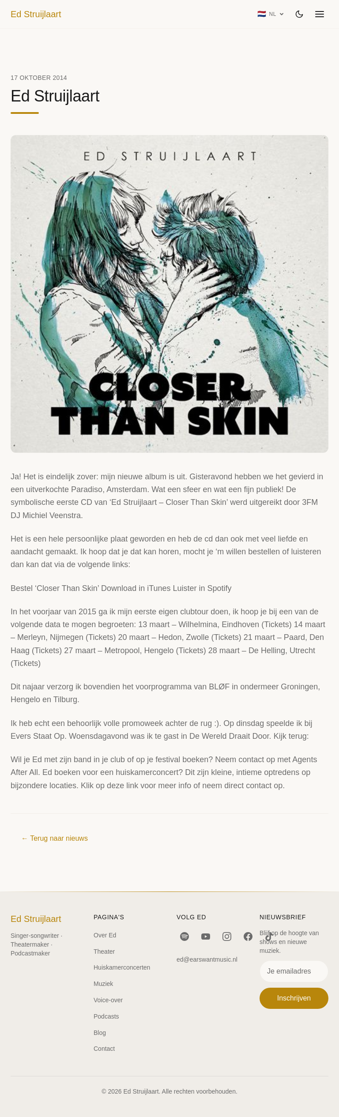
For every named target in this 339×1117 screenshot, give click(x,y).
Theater (104, 951)
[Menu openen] (319, 14)
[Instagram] (227, 936)
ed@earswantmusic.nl (207, 959)
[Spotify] (184, 936)
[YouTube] (206, 936)
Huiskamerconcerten (122, 967)
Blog (100, 1032)
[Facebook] (248, 936)
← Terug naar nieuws (54, 838)
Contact (104, 1048)
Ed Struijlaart (36, 14)
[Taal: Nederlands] (271, 14)
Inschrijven (294, 998)
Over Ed (105, 935)
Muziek (103, 983)
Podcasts (106, 1016)
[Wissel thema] (299, 14)
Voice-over (108, 1000)
